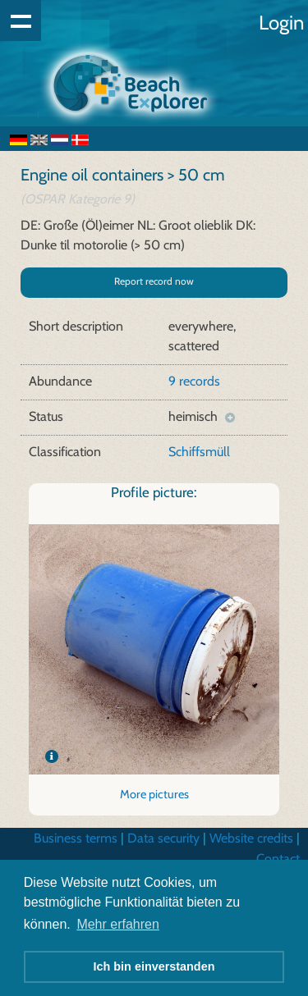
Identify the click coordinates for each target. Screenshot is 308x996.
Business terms (75, 838)
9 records (194, 381)
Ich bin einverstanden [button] (154, 966)
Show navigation (20, 20)
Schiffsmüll (199, 451)
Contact (278, 858)
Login (281, 22)
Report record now (154, 281)
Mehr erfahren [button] (117, 924)
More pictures (154, 794)
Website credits (251, 838)
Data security (163, 838)
